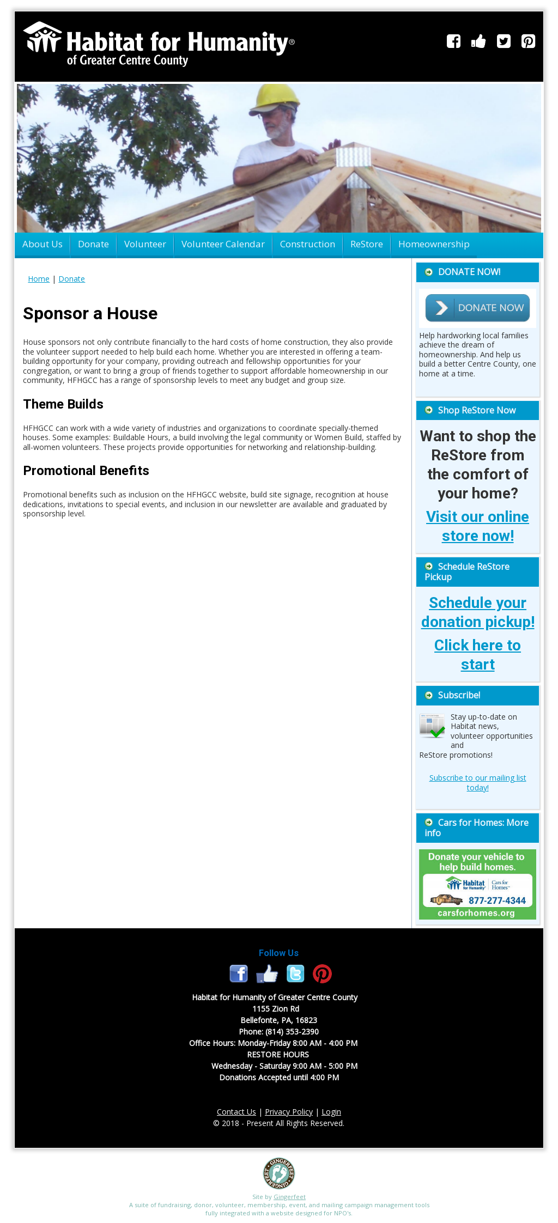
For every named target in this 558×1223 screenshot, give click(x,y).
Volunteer (145, 244)
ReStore (366, 244)
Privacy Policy (289, 1111)
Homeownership (434, 244)
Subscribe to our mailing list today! (477, 782)
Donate (93, 244)
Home (39, 278)
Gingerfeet (290, 1196)
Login (331, 1111)
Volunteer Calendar (223, 244)
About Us (42, 244)
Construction (307, 244)
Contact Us (236, 1111)
